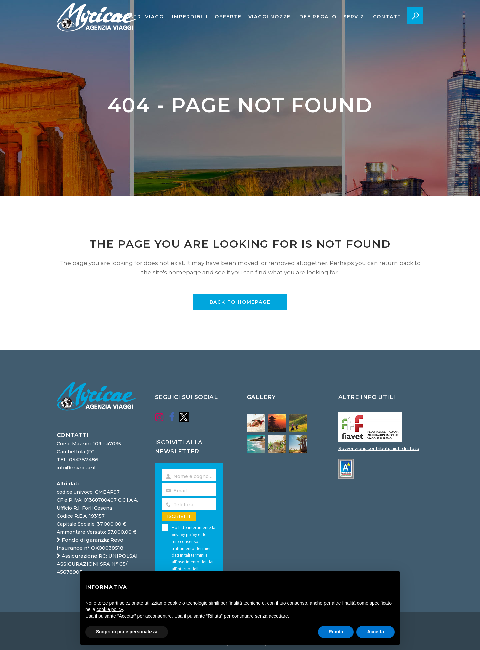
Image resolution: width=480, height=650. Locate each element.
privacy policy (184, 534)
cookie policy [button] (109, 609)
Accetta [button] (375, 631)
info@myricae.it (76, 467)
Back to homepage (240, 302)
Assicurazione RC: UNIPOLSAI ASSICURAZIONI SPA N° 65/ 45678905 (97, 564)
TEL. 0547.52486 (77, 459)
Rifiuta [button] (336, 631)
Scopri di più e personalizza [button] (126, 631)
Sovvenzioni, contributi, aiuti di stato (378, 448)
